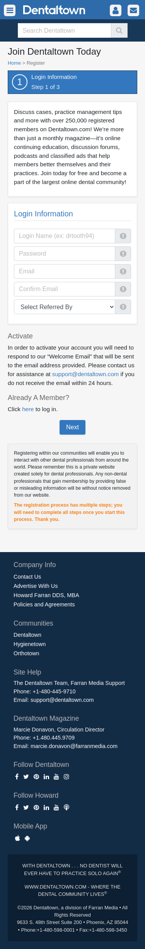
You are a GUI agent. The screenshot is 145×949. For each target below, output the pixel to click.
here (28, 409)
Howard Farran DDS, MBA (46, 595)
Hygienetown (30, 644)
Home (14, 63)
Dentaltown (27, 635)
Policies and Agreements (44, 604)
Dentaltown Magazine (46, 718)
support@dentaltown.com (85, 374)
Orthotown (26, 653)
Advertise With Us (36, 586)
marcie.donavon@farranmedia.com (74, 746)
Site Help (27, 672)
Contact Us (27, 577)
